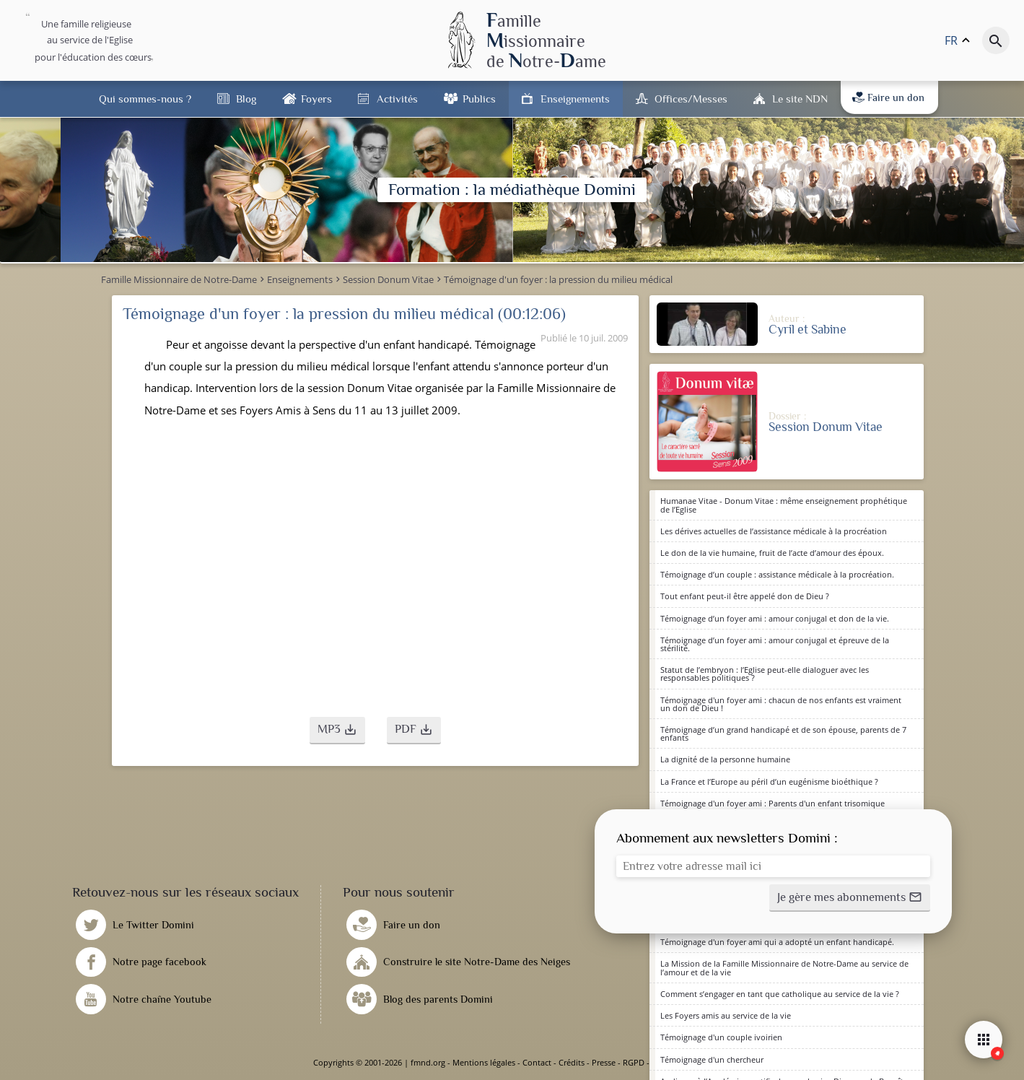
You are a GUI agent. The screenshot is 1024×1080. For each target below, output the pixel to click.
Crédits (572, 1062)
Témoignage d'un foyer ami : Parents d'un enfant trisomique (772, 803)
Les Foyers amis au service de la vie (725, 1015)
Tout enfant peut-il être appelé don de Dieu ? (744, 596)
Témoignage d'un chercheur (711, 1059)
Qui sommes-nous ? (145, 98)
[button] (337, 730)
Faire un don (888, 97)
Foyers (316, 98)
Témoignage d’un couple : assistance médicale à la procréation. (777, 574)
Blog (246, 98)
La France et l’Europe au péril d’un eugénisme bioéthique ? (769, 781)
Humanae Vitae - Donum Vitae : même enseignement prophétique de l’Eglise (783, 504)
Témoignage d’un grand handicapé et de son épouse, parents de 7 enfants (783, 733)
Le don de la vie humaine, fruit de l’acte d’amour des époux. (772, 552)
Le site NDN (800, 98)
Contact (536, 1062)
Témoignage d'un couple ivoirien (721, 1037)
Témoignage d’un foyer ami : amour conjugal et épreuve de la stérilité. (774, 644)
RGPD (633, 1062)
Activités (397, 98)
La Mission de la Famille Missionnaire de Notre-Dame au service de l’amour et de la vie (784, 967)
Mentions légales (483, 1062)
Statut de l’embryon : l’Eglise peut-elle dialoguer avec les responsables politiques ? (764, 673)
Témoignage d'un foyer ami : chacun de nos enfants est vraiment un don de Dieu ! (780, 703)
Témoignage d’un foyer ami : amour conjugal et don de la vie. (774, 618)
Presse (604, 1062)
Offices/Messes (691, 98)
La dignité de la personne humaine (725, 759)
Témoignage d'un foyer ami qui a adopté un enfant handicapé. (777, 941)
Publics (479, 98)
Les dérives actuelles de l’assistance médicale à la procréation (773, 531)
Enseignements (575, 98)
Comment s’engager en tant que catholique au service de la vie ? (779, 993)
